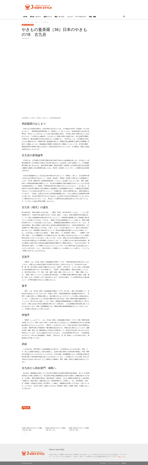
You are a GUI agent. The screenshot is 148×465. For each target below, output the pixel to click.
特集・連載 (92, 17)
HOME (25, 17)
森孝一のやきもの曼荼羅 (27, 24)
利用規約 (124, 463)
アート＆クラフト (80, 17)
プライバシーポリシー (114, 463)
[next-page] (26, 434)
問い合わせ (103, 463)
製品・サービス (59, 17)
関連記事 (26, 408)
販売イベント (48, 17)
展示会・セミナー (35, 17)
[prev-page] (23, 434)
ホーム (23, 22)
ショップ (70, 17)
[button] (124, 17)
